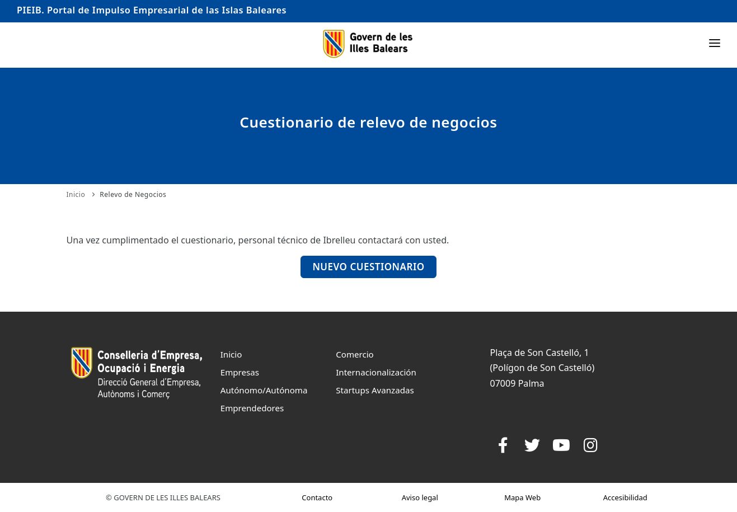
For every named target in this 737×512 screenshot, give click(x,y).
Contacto (317, 497)
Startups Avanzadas (375, 390)
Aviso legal (420, 497)
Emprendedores (252, 408)
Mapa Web (522, 497)
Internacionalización (376, 372)
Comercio (355, 354)
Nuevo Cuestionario (368, 266)
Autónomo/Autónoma (264, 390)
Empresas (239, 372)
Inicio (76, 194)
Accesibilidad (625, 497)
